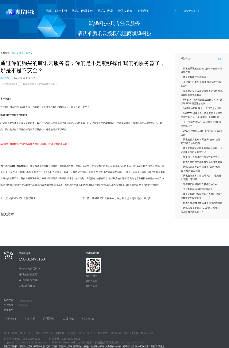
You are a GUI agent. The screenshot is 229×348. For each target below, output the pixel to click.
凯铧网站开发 (97, 346)
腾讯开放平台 (44, 333)
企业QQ (71, 333)
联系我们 (49, 318)
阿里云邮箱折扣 (81, 346)
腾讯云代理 (105, 11)
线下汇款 (88, 318)
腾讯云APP (91, 276)
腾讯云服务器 (11, 83)
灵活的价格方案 (28, 280)
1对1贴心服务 (27, 285)
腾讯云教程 (125, 11)
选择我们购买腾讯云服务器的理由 (200, 184)
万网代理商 (51, 346)
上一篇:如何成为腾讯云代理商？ (18, 198)
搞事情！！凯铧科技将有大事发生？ (201, 157)
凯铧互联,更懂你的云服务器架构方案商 (203, 203)
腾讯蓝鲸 (116, 333)
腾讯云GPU (131, 333)
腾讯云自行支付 (56, 11)
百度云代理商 (65, 346)
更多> (220, 58)
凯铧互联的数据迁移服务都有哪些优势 (202, 162)
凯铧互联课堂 (158, 346)
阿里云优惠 (39, 346)
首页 (14, 53)
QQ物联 (59, 333)
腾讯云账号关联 (47, 83)
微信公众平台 (87, 333)
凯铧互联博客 (143, 346)
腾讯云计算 (147, 333)
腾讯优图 (103, 333)
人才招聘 (69, 318)
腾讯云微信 (91, 281)
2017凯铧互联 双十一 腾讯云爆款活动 (202, 108)
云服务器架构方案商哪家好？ (198, 189)
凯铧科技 (23, 305)
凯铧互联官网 (10, 346)
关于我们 (143, 11)
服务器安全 (28, 83)
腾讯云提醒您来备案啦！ (195, 77)
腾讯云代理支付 (82, 11)
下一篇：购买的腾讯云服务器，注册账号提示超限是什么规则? (116, 198)
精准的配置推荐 (28, 274)
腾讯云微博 (91, 286)
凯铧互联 (5, 78)
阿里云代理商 (25, 346)
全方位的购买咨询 (29, 268)
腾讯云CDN (26, 333)
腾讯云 (186, 58)
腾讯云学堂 (24, 53)
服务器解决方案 (114, 346)
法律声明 (29, 318)
